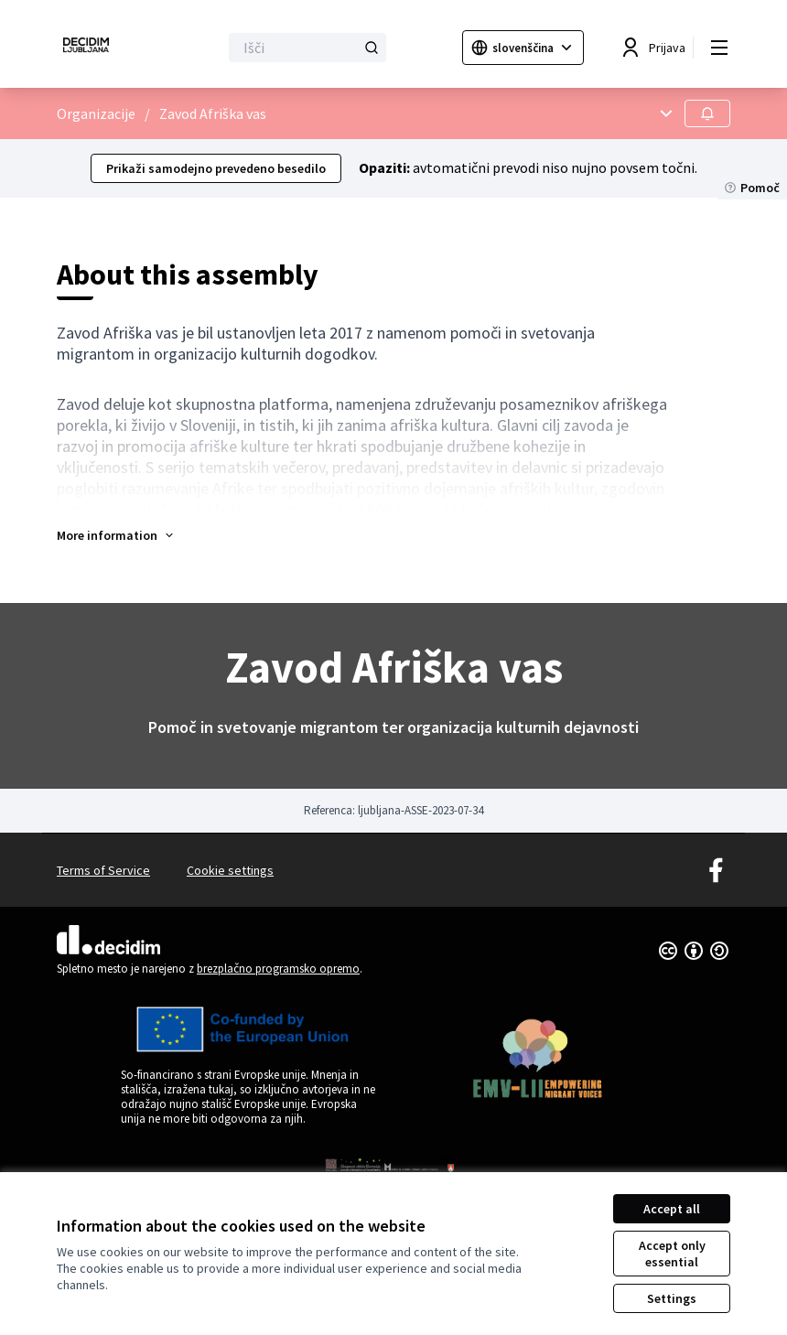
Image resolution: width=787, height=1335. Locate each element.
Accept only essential (672, 1253)
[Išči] (307, 47)
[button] (116, 535)
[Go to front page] (92, 47)
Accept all (671, 1208)
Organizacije (96, 113)
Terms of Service (103, 870)
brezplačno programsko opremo (278, 968)
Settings (671, 1298)
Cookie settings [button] (230, 870)
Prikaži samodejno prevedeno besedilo (216, 168)
